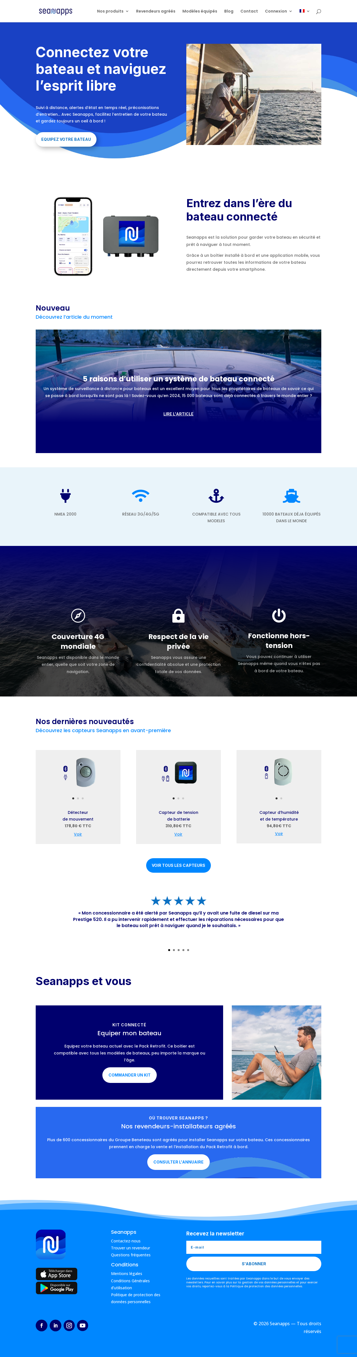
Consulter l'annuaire (178, 1162)
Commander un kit (129, 1075)
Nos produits (110, 11)
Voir (78, 834)
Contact (249, 11)
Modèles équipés (199, 11)
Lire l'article (178, 414)
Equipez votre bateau (66, 139)
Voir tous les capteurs (178, 865)
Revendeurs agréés (155, 11)
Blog (228, 11)
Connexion (276, 11)
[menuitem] (305, 15)
